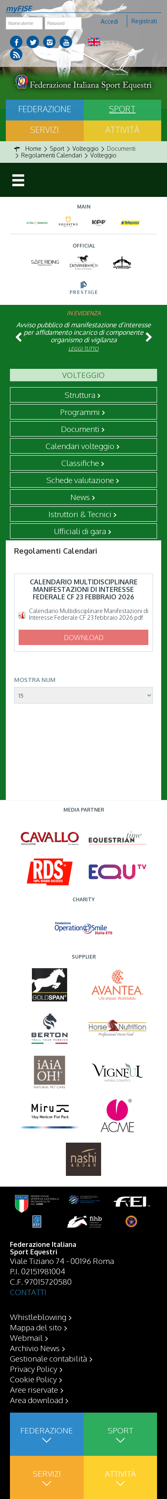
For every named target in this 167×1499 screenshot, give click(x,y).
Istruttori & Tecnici (79, 514)
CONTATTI (28, 1292)
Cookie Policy (33, 1379)
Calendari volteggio (80, 446)
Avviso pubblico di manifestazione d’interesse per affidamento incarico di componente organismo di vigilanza (83, 332)
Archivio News (35, 1348)
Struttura (80, 395)
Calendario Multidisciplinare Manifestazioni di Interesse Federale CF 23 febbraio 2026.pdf (88, 614)
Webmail (26, 1337)
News (80, 497)
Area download (36, 1400)
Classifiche (80, 463)
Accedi (109, 21)
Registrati (144, 21)
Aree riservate (34, 1389)
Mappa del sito (36, 1327)
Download (84, 637)
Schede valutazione (80, 480)
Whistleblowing (38, 1317)
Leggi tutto (83, 349)
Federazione (44, 108)
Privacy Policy (33, 1369)
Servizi (44, 129)
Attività (122, 129)
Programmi (80, 412)
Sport (122, 108)
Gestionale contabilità (48, 1358)
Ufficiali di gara (80, 531)
